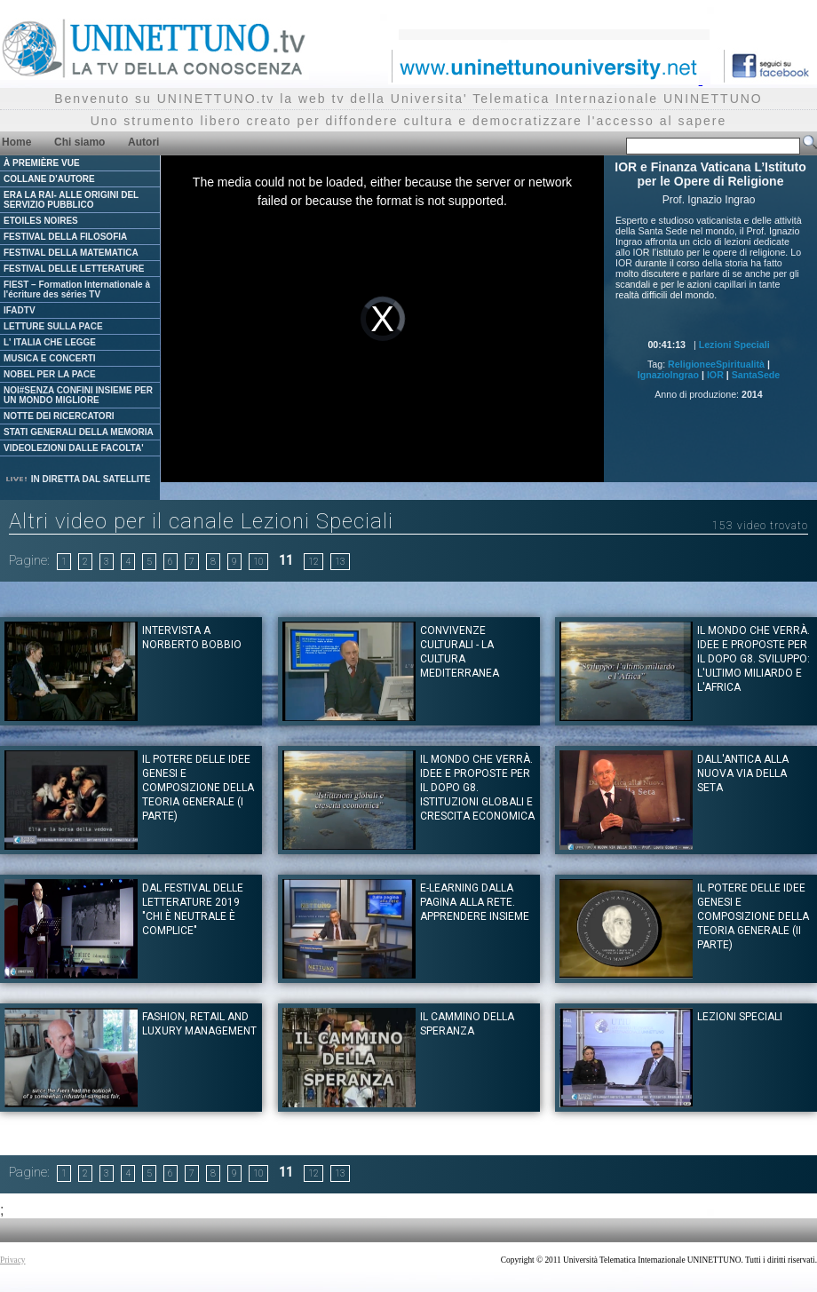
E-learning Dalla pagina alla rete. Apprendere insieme (474, 902)
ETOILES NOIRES (41, 221)
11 (286, 560)
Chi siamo (79, 142)
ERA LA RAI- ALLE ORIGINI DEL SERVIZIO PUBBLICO (71, 200)
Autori (143, 142)
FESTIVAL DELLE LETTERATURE (74, 268)
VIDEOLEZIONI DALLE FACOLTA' (74, 448)
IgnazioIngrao (668, 374)
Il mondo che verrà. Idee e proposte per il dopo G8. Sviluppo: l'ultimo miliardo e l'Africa (753, 659)
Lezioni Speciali (734, 344)
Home (16, 142)
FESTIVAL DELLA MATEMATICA (71, 253)
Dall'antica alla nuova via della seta (743, 773)
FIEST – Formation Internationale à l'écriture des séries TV (77, 289)
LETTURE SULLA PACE (53, 326)
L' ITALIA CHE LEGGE (50, 342)
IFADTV (20, 310)
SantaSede (756, 374)
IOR (715, 374)
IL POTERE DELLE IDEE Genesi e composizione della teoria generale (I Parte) (198, 787)
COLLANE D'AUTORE (49, 179)
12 (313, 561)
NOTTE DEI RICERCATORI (59, 416)
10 (258, 561)
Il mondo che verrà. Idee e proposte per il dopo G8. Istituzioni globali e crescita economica (477, 787)
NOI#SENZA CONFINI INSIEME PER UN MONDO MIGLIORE (78, 395)
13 (340, 561)
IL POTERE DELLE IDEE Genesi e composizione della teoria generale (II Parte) (753, 916)
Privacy (13, 1260)
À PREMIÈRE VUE (42, 163)
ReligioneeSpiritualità (716, 364)
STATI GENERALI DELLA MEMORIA (79, 432)
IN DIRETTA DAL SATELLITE (77, 479)
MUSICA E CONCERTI (50, 358)
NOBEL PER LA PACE (50, 374)
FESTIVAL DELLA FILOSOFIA (65, 237)
